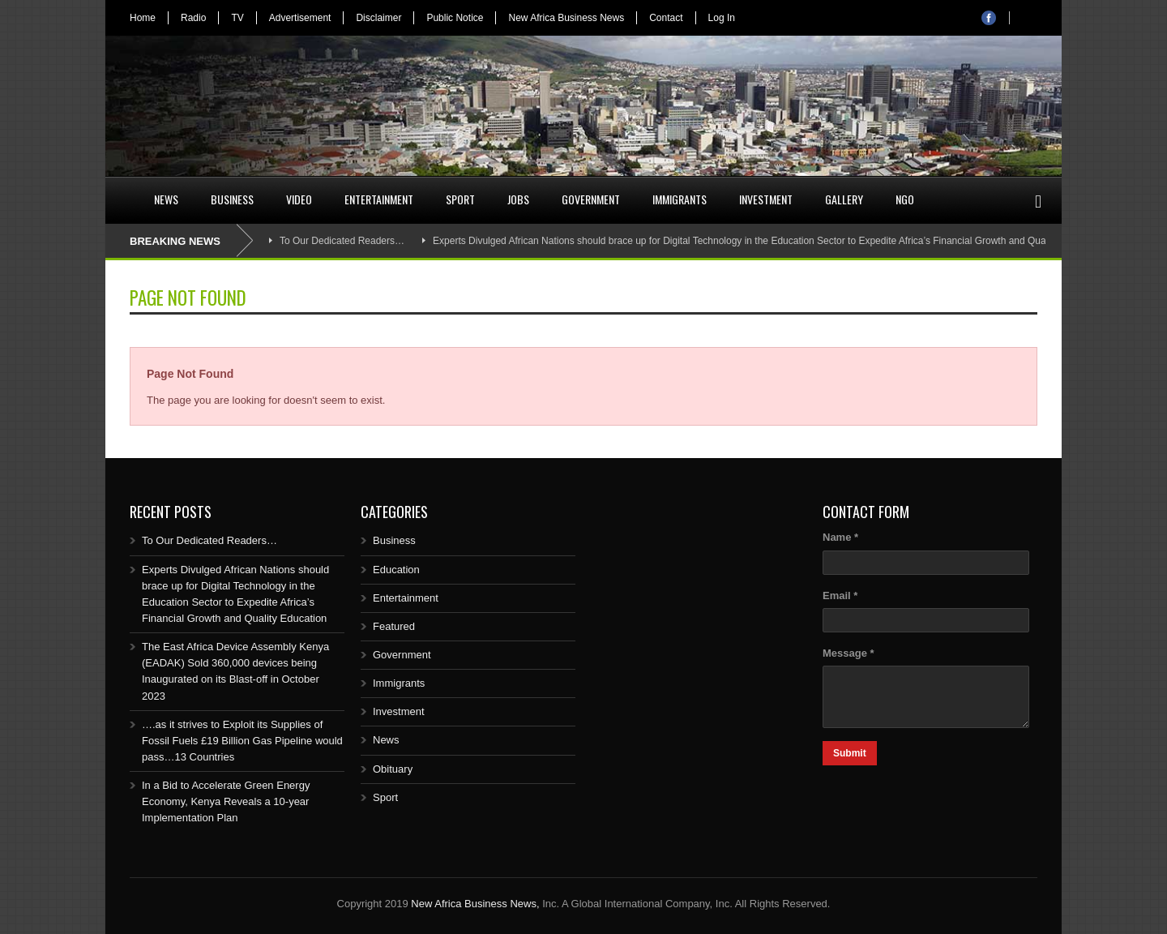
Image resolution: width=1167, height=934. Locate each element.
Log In (721, 18)
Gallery (844, 199)
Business (232, 199)
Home (143, 18)
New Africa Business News (566, 18)
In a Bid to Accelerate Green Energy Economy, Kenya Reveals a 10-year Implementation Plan (226, 801)
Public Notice (454, 18)
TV (237, 18)
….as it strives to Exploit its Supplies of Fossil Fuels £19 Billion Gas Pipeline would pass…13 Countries (242, 740)
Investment (766, 199)
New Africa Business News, (475, 904)
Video (299, 199)
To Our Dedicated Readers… (342, 240)
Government (591, 199)
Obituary (393, 769)
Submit (849, 753)
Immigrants (679, 199)
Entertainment (378, 199)
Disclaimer (378, 18)
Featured (394, 626)
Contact (665, 18)
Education (396, 569)
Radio (193, 18)
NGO (905, 199)
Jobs (518, 199)
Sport (460, 199)
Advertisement (300, 18)
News (166, 199)
